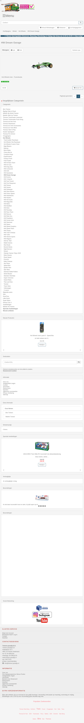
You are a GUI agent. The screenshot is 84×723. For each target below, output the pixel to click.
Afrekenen (61, 27)
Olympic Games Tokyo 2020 (12, 253)
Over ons (6, 382)
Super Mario (6, 300)
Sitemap (5, 394)
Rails (59, 709)
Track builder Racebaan (11, 140)
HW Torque (7, 230)
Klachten (5, 390)
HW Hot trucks (8, 200)
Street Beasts (8, 274)
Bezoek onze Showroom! (9, 679)
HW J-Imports (8, 179)
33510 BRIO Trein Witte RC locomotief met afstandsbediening (42, 454)
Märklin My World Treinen (10, 113)
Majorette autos (7, 292)
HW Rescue (7, 214)
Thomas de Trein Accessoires (12, 125)
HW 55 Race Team (9, 162)
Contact (5, 385)
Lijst (13, 50)
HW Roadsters (8, 218)
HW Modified (8, 206)
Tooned (6, 284)
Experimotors (8, 156)
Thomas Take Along (24, 709)
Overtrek (55, 713)
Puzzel (43, 709)
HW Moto (6, 208)
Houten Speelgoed (8, 132)
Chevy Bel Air (8, 152)
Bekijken (42, 345)
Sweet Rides (7, 280)
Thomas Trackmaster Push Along (13, 119)
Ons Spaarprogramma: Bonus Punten (13, 674)
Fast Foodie (7, 160)
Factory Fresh (8, 158)
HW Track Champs (9, 232)
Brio (39, 719)
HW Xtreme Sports (9, 237)
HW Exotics (7, 177)
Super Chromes (8, 278)
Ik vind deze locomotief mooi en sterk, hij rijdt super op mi (20, 504)
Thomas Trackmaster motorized (12, 117)
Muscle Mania (8, 247)
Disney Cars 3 (7, 302)
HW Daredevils (8, 173)
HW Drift (6, 171)
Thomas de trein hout (9, 121)
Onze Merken (9, 408)
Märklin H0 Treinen (8, 306)
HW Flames (7, 185)
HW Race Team (8, 212)
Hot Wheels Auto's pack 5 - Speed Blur (42, 335)
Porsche (6, 259)
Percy (42, 713)
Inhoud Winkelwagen (47, 27)
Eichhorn (33, 709)
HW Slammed (8, 222)
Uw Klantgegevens (74, 27)
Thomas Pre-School (9, 134)
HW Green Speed (9, 193)
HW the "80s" (8, 241)
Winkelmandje (7, 425)
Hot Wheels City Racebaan (12, 142)
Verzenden (6, 386)
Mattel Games (8, 243)
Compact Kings (8, 154)
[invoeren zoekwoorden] (40, 23)
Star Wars (7, 269)
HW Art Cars (7, 165)
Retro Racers (8, 255)
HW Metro (7, 204)
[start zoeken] (81, 22)
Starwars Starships (9, 276)
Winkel (15, 31)
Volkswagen (7, 288)
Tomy (63, 709)
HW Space (7, 224)
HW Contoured (8, 169)
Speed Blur (7, 265)
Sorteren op (76, 50)
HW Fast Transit (9, 181)
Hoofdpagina (7, 31)
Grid (19, 50)
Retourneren (7, 388)
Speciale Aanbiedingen (10, 309)
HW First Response (10, 183)
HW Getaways (8, 189)
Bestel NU (78, 88)
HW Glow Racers (9, 191)
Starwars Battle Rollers (11, 271)
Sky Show (7, 263)
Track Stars (7, 286)
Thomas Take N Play (9, 130)
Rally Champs (8, 261)
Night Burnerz (8, 249)
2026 (30, 713)
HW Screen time (9, 220)
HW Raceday (8, 210)
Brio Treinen (6, 109)
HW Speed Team (9, 228)
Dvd (55, 709)
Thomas (48, 719)
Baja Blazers (7, 146)
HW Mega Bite (8, 202)
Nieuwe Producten (8, 318)
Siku (4, 294)
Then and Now (8, 282)
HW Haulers (7, 197)
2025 (51, 713)
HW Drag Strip (8, 167)
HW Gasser (7, 187)
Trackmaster (36, 713)
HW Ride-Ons (8, 216)
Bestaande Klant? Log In (9, 634)
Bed (43, 719)
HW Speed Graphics (10, 226)
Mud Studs (7, 245)
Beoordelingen (7, 488)
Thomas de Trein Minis (10, 128)
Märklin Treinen (10, 416)
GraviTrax (6, 296)
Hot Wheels (22, 31)
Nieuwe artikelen (8, 311)
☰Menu (8, 16)
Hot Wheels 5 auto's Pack (11, 144)
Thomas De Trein (23, 713)
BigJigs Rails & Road (9, 111)
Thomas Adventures (9, 123)
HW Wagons (7, 239)
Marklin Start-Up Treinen (10, 115)
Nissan (6, 251)
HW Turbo (7, 234)
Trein (39, 709)
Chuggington (7, 136)
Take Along (62, 713)
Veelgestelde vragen (9, 383)
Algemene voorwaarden (10, 391)
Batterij (46, 713)
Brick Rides (7, 150)
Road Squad (7, 257)
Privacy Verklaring (8, 393)
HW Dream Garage (33, 31)
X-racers (6, 290)
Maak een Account (8, 633)
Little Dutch (6, 298)
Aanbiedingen (7, 304)
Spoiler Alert (7, 267)
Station (34, 719)
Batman (6, 148)
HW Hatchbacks (9, 195)
